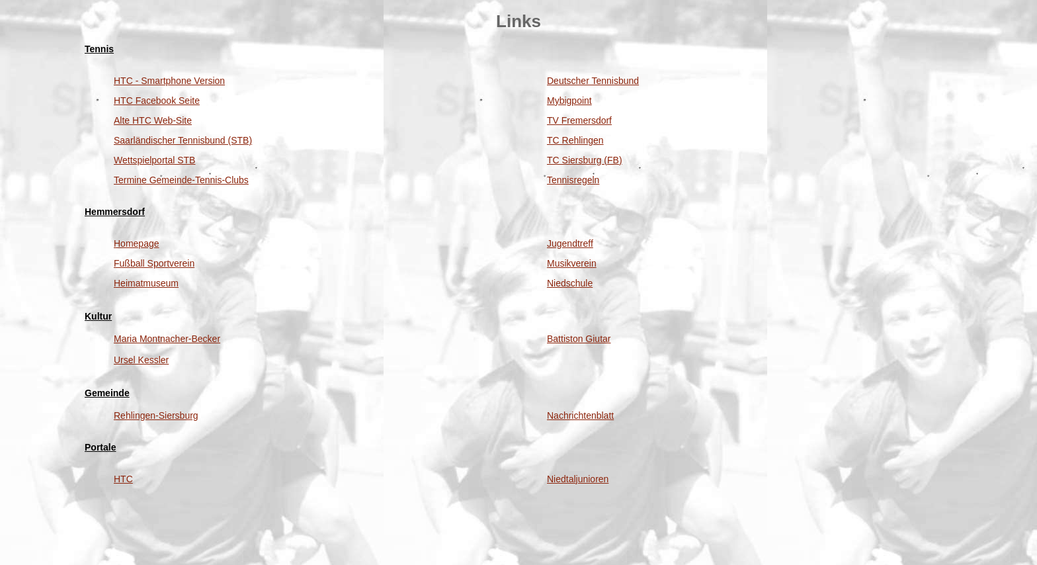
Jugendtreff (570, 243)
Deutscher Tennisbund (593, 80)
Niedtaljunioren (577, 479)
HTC (123, 479)
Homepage (136, 243)
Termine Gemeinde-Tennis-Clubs (181, 180)
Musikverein (572, 263)
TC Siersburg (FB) (584, 160)
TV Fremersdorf (579, 120)
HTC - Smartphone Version (169, 80)
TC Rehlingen (575, 140)
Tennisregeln (573, 180)
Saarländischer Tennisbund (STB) (183, 140)
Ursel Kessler (141, 360)
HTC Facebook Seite (157, 100)
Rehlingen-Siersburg (156, 415)
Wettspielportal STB (154, 160)
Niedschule (570, 283)
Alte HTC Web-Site (153, 120)
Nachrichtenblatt (580, 415)
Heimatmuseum (146, 283)
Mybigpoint (569, 100)
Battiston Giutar (579, 338)
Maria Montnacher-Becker (167, 338)
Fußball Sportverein (154, 263)
